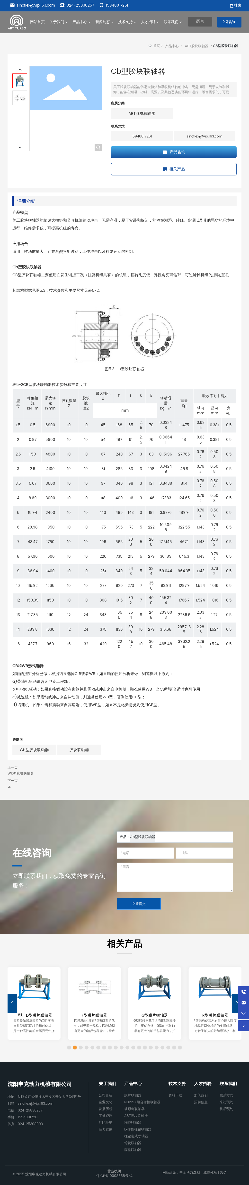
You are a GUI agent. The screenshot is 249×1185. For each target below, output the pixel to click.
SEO (222, 1172)
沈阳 (196, 1172)
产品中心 (172, 46)
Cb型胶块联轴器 (34, 750)
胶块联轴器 (79, 750)
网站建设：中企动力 (177, 1172)
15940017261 (113, 5)
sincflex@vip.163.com (32, 5)
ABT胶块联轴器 (196, 46)
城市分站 (210, 1172)
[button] (236, 1003)
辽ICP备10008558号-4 (114, 1176)
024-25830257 (77, 5)
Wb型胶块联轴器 (21, 773)
